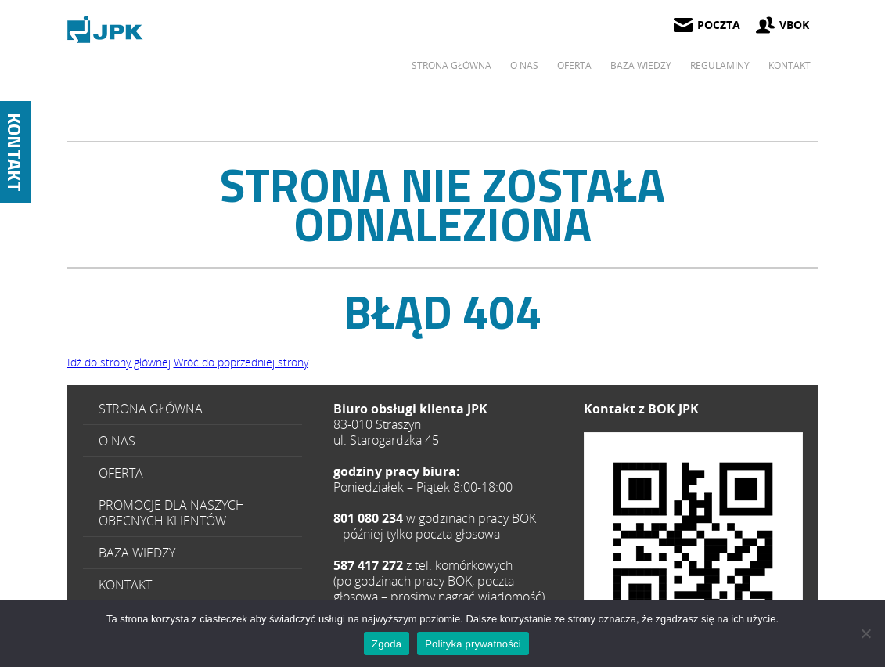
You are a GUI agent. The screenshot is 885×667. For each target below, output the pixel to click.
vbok (794, 24)
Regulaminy (720, 65)
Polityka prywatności (473, 644)
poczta (718, 24)
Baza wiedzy (640, 65)
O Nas (524, 65)
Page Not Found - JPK (106, 29)
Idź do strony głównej (119, 362)
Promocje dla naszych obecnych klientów (172, 512)
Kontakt (789, 65)
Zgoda (386, 644)
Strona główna (451, 65)
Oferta (574, 65)
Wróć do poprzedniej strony (241, 362)
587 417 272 (693, 541)
